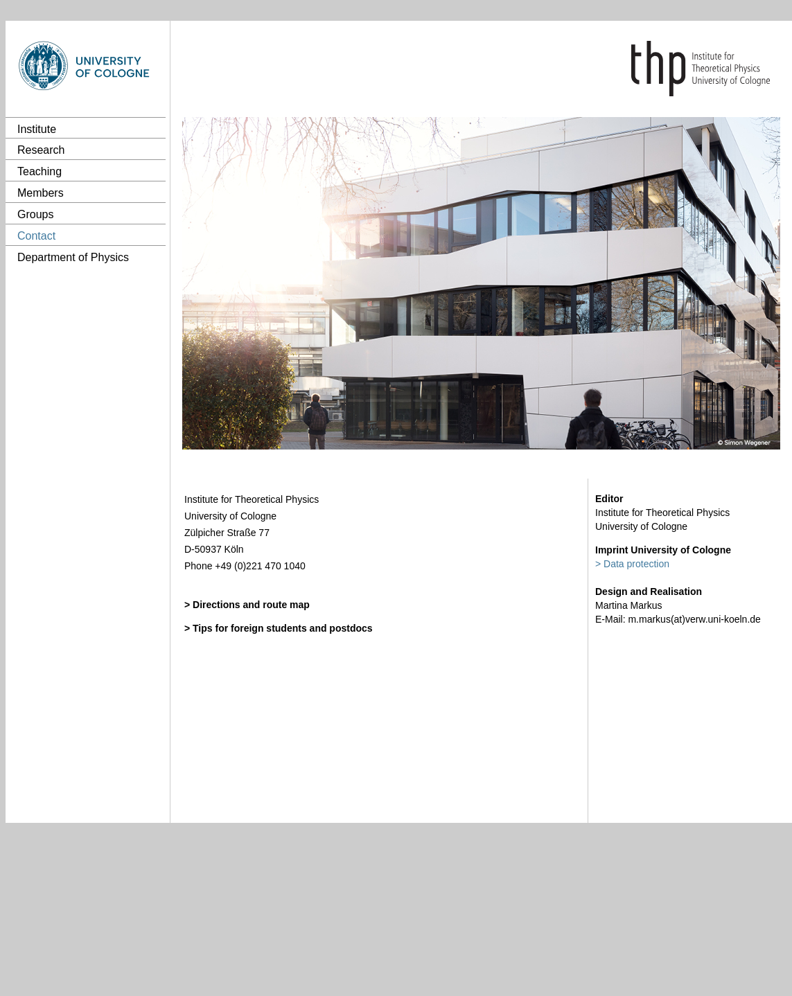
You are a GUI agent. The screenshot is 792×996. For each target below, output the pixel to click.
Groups (35, 214)
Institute (36, 129)
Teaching (39, 171)
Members (40, 193)
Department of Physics (73, 257)
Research (40, 150)
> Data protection (632, 563)
